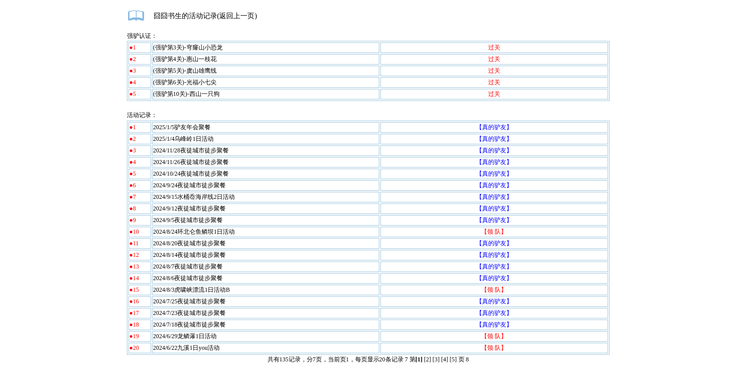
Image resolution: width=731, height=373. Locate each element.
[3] (436, 359)
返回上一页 (236, 16)
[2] (427, 359)
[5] (453, 359)
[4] (444, 359)
